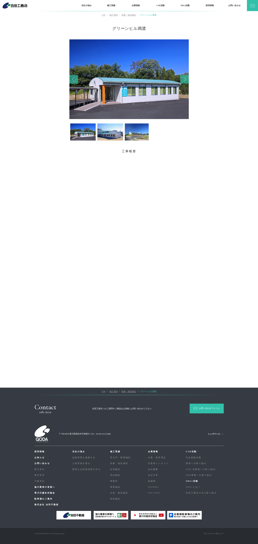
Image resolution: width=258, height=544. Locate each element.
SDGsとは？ (193, 487)
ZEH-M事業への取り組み (201, 469)
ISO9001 (153, 487)
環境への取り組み (196, 463)
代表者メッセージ (158, 463)
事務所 (114, 481)
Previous (73, 79)
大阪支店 (39, 481)
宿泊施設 (115, 475)
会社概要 (153, 469)
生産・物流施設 (119, 493)
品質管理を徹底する (84, 457)
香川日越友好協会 (44, 493)
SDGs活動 (185, 5)
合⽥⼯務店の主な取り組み (201, 493)
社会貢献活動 (193, 457)
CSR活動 (160, 5)
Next (184, 79)
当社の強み (86, 5)
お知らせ (39, 457)
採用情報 (210, 5)
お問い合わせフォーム (209, 408)
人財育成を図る (81, 463)
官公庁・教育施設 (120, 457)
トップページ (214, 434)
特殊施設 (115, 499)
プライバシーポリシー (213, 533)
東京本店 (39, 475)
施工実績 (111, 5)
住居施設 (115, 469)
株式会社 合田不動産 (46, 504)
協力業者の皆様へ (44, 487)
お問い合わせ (234, 5)
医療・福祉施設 (119, 463)
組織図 (152, 481)
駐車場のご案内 (43, 499)
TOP (103, 15)
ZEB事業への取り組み (199, 475)
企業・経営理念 (157, 457)
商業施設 (115, 487)
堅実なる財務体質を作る (86, 469)
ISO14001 (154, 493)
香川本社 (39, 469)
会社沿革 (153, 475)
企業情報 (136, 5)
